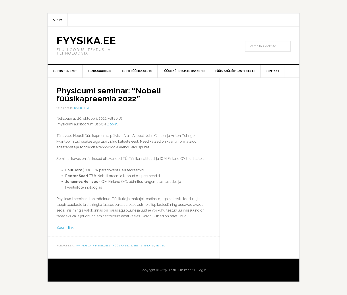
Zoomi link (64, 227)
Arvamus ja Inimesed (89, 245)
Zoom (112, 124)
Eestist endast (144, 245)
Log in (201, 270)
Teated (160, 245)
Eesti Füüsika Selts (118, 245)
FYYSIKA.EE (86, 40)
